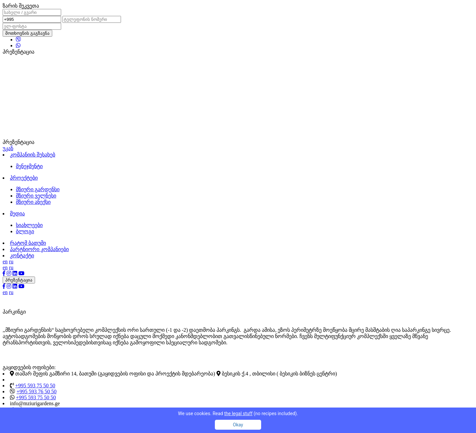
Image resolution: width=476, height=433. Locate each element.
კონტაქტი (22, 255)
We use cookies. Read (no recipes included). (238, 413)
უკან (8, 148)
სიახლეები (29, 225)
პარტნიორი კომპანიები (39, 249)
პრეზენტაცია (18, 280)
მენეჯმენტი (29, 166)
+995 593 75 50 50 (35, 385)
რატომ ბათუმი (28, 243)
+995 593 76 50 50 (37, 391)
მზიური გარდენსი (38, 189)
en (5, 261)
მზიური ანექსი (33, 202)
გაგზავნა (40, 33)
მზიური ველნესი (36, 195)
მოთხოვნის (27, 33)
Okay (238, 424)
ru (11, 261)
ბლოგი (25, 231)
